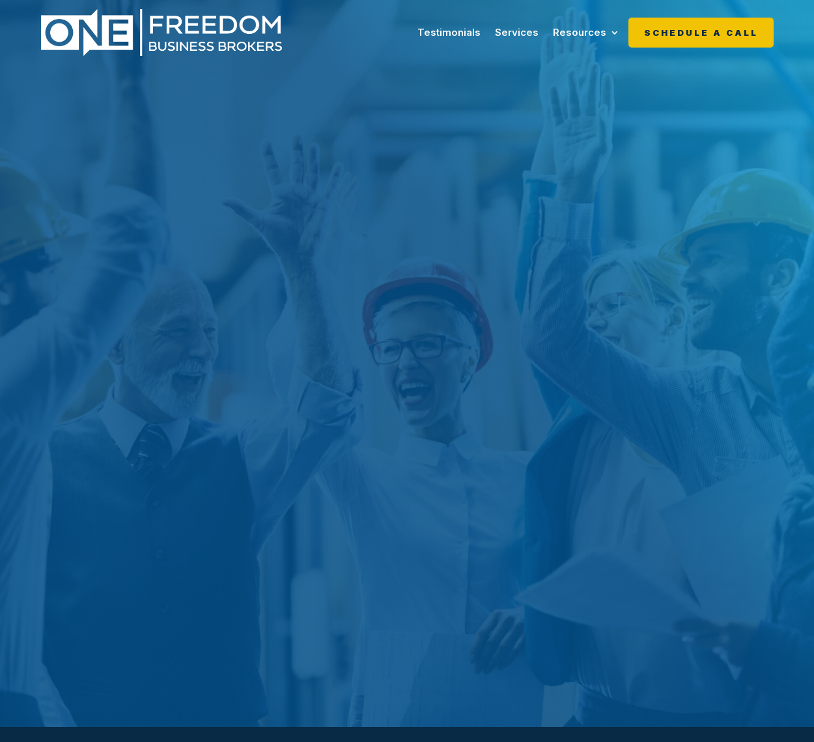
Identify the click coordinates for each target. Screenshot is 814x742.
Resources (579, 32)
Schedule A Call (701, 32)
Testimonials (449, 32)
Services (517, 32)
